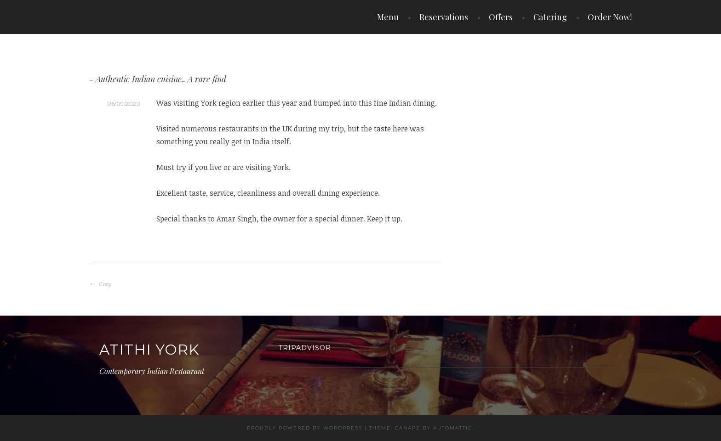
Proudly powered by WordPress (304, 428)
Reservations (443, 17)
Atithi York (149, 349)
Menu (388, 17)
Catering (550, 17)
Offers (501, 17)
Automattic (452, 428)
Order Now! (610, 17)
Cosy (105, 284)
